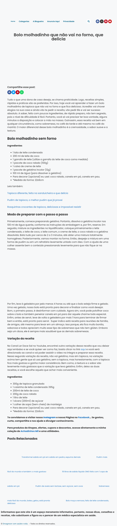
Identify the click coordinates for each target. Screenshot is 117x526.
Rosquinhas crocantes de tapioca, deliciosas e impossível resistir (44, 207)
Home (13, 21)
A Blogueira (38, 21)
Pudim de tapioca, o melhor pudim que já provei (34, 200)
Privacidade (68, 21)
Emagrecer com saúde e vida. (15, 523)
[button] (88, 21)
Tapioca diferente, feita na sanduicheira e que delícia (37, 193)
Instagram (49, 417)
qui (84, 349)
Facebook (83, 417)
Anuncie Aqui (53, 21)
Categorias (24, 21)
